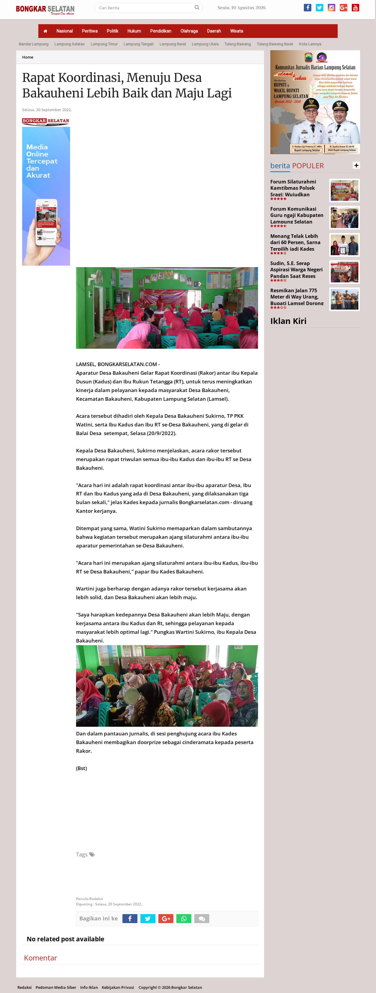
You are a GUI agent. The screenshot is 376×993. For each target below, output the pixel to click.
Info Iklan (89, 987)
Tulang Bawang (238, 44)
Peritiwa (90, 31)
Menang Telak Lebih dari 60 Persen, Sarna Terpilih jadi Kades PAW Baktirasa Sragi (295, 246)
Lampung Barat (173, 44)
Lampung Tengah (139, 44)
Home (27, 57)
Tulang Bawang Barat (275, 44)
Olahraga (189, 31)
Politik (112, 31)
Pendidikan (160, 31)
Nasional (65, 31)
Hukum (134, 31)
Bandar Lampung (33, 44)
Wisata (236, 31)
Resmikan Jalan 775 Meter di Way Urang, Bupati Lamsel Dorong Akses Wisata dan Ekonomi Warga (297, 303)
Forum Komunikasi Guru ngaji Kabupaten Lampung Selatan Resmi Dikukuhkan (297, 219)
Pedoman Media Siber (56, 987)
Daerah (214, 31)
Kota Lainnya (310, 44)
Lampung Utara (205, 44)
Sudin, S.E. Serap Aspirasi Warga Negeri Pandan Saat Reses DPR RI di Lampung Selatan (296, 276)
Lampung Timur (104, 44)
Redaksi (24, 987)
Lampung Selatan (69, 44)
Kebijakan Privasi (118, 987)
